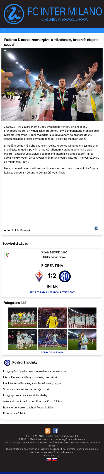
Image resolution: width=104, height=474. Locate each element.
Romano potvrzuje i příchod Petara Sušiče (28, 407)
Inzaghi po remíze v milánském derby (25, 395)
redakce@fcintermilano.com (70, 439)
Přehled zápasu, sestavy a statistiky (52, 292)
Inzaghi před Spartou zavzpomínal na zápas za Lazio (34, 371)
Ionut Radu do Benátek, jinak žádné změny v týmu (32, 383)
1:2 (52, 275)
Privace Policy (51, 455)
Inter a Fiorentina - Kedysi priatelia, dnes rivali (30, 377)
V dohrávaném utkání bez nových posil (26, 389)
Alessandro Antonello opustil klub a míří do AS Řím (32, 401)
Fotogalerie (11, 303)
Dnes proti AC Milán (14, 413)
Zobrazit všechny (52, 352)
